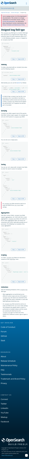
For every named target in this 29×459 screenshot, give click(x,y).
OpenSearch (9, 3)
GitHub (4, 336)
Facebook (5, 422)
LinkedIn (4, 408)
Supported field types (5, 12)
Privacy (4, 383)
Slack (3, 341)
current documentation (9, 21)
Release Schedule (8, 361)
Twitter (4, 404)
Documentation (7, 8)
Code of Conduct (8, 327)
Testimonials (6, 375)
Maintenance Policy (9, 366)
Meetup (4, 417)
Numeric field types (15, 12)
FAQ (2, 370)
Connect (4, 399)
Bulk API (19, 83)
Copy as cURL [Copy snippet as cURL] (21, 59)
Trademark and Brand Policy (13, 379)
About (3, 357)
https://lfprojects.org (7, 456)
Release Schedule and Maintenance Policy (14, 25)
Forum (3, 332)
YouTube (4, 413)
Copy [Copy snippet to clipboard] (13, 59)
